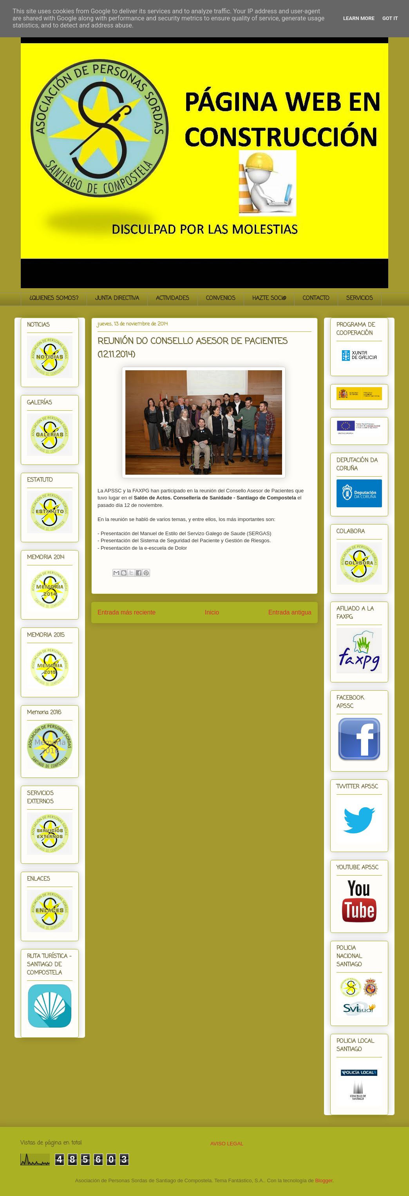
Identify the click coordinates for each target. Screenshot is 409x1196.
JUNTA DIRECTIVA (117, 298)
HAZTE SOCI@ (269, 298)
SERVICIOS (359, 298)
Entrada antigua (289, 612)
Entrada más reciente (127, 612)
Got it (390, 18)
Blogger (323, 1180)
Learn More (359, 18)
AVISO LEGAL (226, 1144)
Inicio (212, 612)
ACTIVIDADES (172, 298)
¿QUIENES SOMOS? (53, 298)
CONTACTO (316, 298)
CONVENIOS (220, 298)
